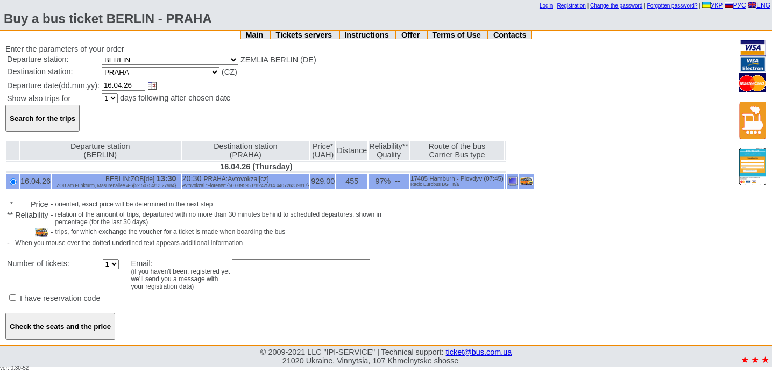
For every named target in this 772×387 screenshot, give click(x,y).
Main (255, 35)
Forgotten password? (672, 6)
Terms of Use (458, 35)
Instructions (367, 35)
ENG (759, 5)
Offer (411, 35)
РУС (735, 5)
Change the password (616, 6)
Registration (571, 6)
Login (546, 6)
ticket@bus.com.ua (479, 352)
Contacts (510, 35)
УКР (712, 5)
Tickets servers (305, 35)
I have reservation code (55, 298)
